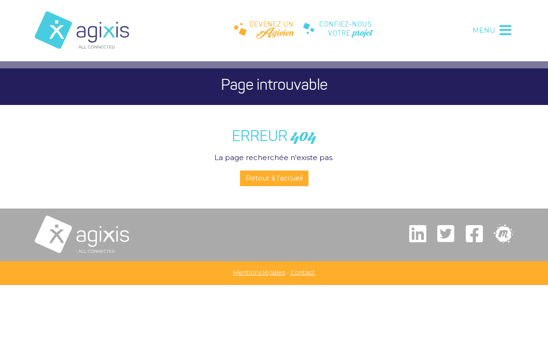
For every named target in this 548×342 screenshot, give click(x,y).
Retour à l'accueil (274, 178)
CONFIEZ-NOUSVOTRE (337, 31)
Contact (302, 272)
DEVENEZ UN (264, 31)
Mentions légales (259, 272)
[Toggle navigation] (491, 30)
